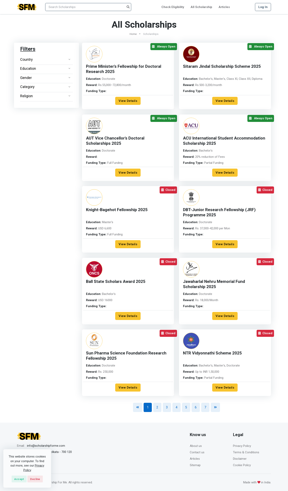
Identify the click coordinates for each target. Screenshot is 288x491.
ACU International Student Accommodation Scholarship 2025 (224, 141)
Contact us (197, 452)
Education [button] (45, 68)
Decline (35, 479)
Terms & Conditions (246, 452)
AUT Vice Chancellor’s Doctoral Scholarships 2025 (115, 141)
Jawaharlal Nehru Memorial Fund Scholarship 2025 (214, 284)
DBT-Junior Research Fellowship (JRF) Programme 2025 (219, 212)
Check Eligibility (172, 7)
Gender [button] (45, 78)
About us (196, 446)
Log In (263, 7)
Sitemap (195, 465)
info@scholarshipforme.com (46, 445)
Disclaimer (240, 459)
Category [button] (45, 87)
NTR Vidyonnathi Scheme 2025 (212, 353)
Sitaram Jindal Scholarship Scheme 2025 (222, 66)
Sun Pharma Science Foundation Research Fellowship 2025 (126, 355)
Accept (19, 479)
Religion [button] (45, 96)
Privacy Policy (242, 446)
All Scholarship (201, 7)
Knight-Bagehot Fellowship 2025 (117, 210)
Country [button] (45, 59)
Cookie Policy (242, 465)
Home (133, 33)
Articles (224, 7)
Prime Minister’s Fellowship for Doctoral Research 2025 (124, 69)
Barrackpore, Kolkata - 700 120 (51, 452)
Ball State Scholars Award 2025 (116, 281)
